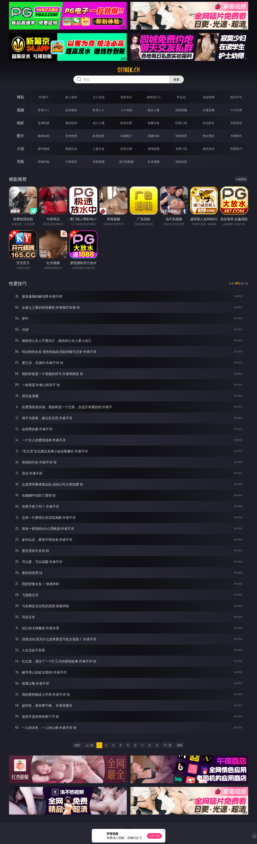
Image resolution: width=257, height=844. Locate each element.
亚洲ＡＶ (43, 110)
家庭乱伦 (71, 149)
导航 (20, 161)
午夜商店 (71, 162)
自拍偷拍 (71, 110)
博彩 (20, 97)
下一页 (167, 745)
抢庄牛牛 (236, 97)
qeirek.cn (128, 70)
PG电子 (44, 97)
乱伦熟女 (209, 123)
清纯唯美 (181, 136)
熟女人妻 (153, 110)
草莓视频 (98, 162)
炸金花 (181, 97)
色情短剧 (181, 162)
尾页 (179, 745)
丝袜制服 (181, 110)
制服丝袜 (153, 123)
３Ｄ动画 (126, 110)
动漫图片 (126, 136)
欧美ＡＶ (98, 110)
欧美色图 (98, 136)
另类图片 (236, 136)
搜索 (176, 79)
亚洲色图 (71, 136)
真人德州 (71, 97)
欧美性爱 (126, 123)
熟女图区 (209, 136)
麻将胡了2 (153, 97)
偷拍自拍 (71, 123)
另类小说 (181, 149)
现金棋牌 (209, 97)
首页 (77, 745)
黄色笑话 (209, 149)
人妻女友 (98, 149)
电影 (20, 122)
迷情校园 (153, 149)
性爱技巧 (236, 149)
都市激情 (43, 149)
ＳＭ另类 (236, 110)
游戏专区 (126, 97)
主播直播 (209, 110)
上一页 (89, 745)
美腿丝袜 (153, 136)
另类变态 (236, 123)
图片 (20, 135)
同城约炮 (43, 162)
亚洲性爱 (43, 123)
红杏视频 (153, 162)
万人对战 (98, 97)
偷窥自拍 (43, 136)
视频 (20, 109)
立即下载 (154, 836)
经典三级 (181, 123)
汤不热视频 (126, 162)
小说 (20, 148)
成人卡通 (98, 123)
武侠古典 (126, 149)
